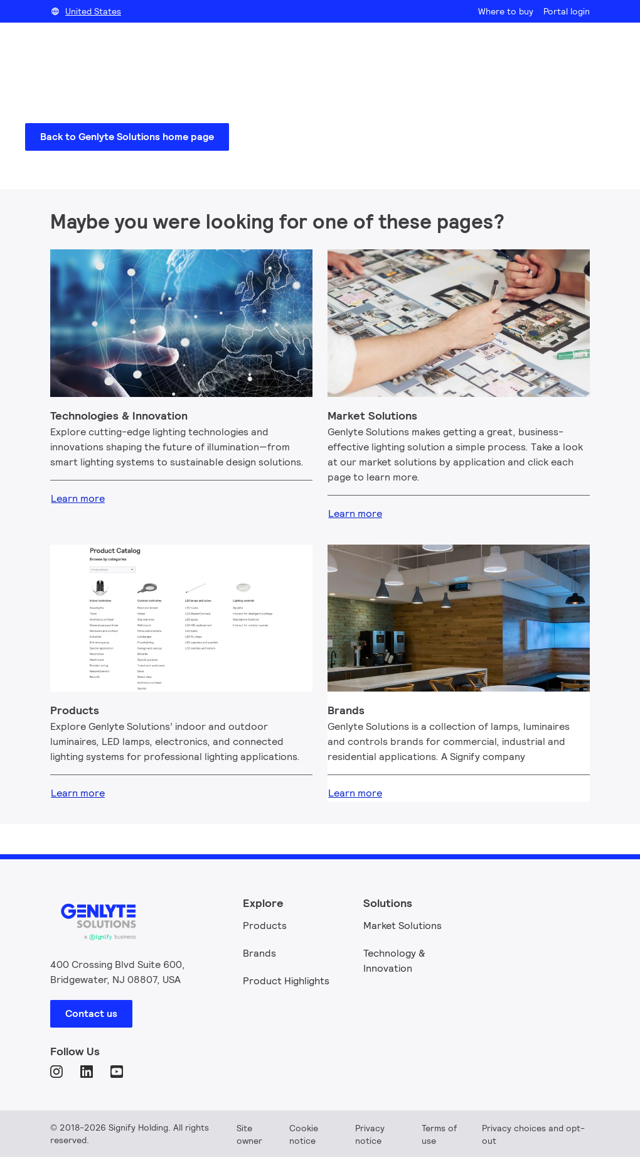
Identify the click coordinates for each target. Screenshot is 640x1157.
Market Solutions (402, 925)
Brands (259, 953)
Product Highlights (286, 980)
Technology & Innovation (394, 961)
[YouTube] (117, 1072)
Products (265, 925)
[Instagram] (57, 1072)
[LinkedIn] (87, 1072)
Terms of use (439, 1134)
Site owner (249, 1134)
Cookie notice (303, 1134)
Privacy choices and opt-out (533, 1134)
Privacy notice (370, 1134)
